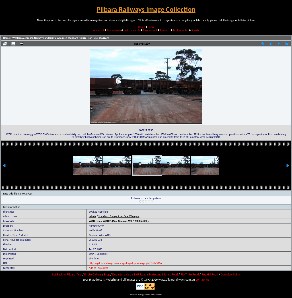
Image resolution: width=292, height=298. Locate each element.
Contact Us (202, 279)
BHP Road (140, 274)
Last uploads (114, 30)
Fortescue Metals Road (163, 274)
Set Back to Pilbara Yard (67, 274)
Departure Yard (121, 274)
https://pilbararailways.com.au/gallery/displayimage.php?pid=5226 (125, 263)
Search (195, 30)
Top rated (165, 30)
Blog (107, 274)
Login (151, 27)
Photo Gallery (92, 274)
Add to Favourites (98, 267)
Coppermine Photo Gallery (151, 294)
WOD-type (95, 221)
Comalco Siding (230, 274)
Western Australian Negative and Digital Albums (39, 37)
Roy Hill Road (210, 274)
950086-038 (140, 221)
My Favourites (181, 30)
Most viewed (150, 30)
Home (141, 27)
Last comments (132, 30)
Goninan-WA (125, 221)
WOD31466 (109, 221)
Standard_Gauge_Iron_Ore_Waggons (88, 37)
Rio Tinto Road (190, 274)
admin (92, 216)
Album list (98, 30)
